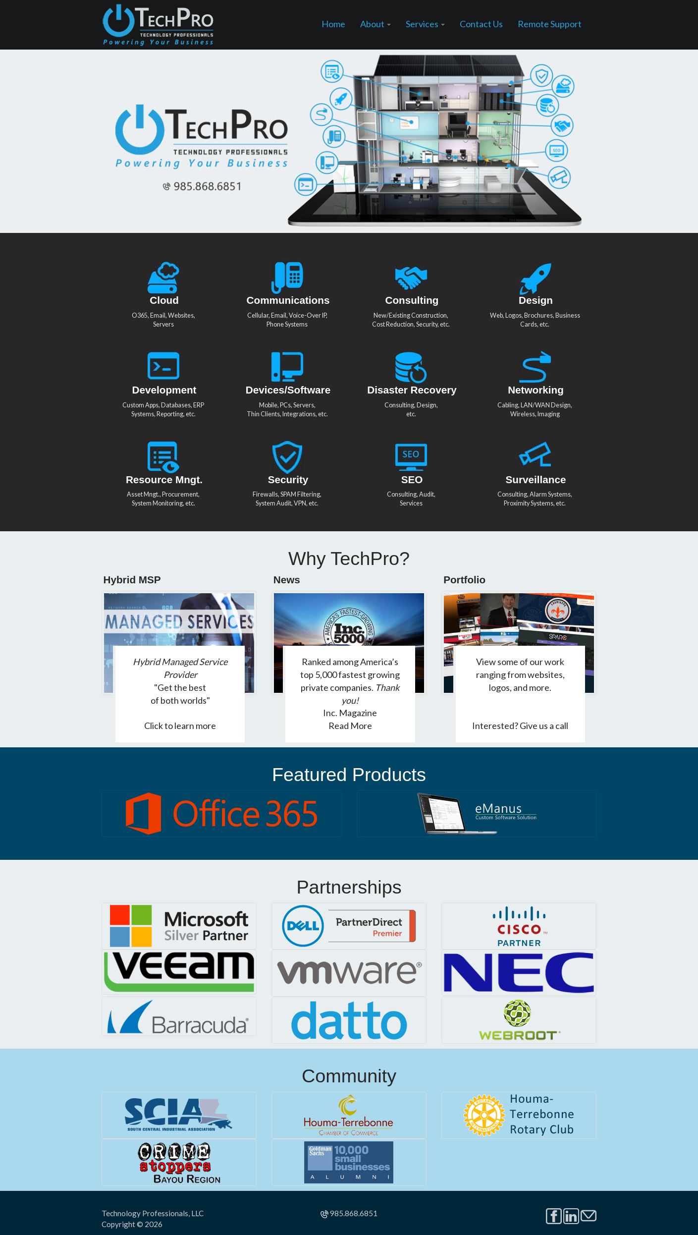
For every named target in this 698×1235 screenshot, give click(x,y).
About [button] (375, 23)
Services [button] (425, 23)
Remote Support (550, 23)
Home (333, 23)
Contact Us (481, 23)
